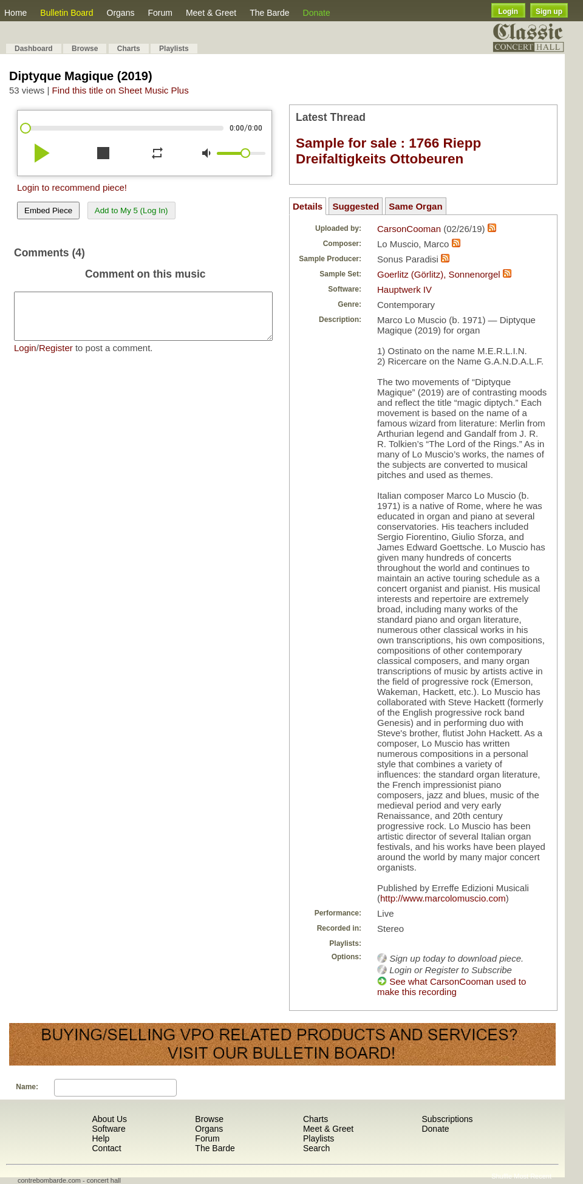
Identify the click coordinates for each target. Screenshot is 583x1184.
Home (15, 13)
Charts (128, 48)
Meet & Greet (211, 13)
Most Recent (532, 1176)
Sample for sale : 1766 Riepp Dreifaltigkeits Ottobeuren (388, 150)
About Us (109, 1119)
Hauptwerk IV (404, 289)
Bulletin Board (66, 13)
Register (56, 357)
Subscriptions (446, 1119)
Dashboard (34, 48)
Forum (160, 13)
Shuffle (501, 1176)
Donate (316, 13)
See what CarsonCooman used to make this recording (451, 986)
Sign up (549, 11)
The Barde (269, 13)
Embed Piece (48, 210)
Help (100, 1138)
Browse (85, 48)
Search (316, 1148)
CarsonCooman (409, 229)
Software (108, 1129)
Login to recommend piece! (72, 187)
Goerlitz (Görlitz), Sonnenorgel (438, 274)
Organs (121, 13)
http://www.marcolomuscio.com (443, 898)
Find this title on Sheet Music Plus (120, 90)
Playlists (174, 48)
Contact (106, 1148)
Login (508, 11)
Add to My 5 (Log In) (131, 210)
